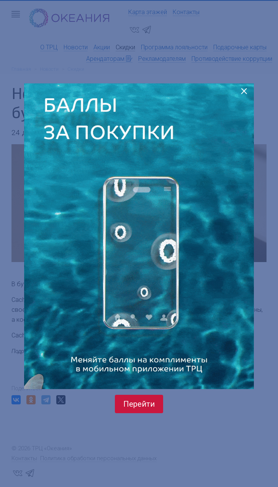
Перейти (139, 404)
